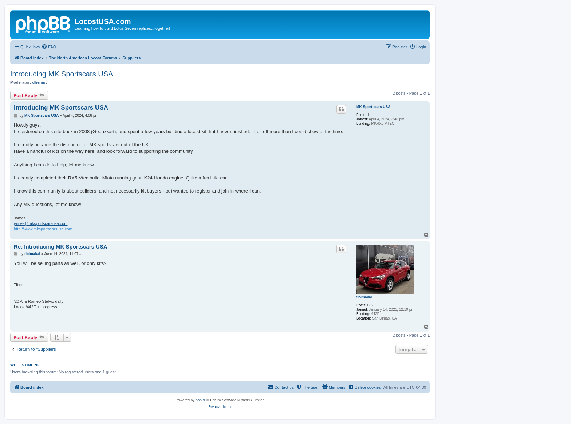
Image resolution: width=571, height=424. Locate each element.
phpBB (201, 400)
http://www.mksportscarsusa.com (43, 229)
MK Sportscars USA (373, 107)
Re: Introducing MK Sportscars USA (60, 246)
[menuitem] (49, 47)
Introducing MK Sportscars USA (61, 74)
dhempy (40, 82)
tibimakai (364, 297)
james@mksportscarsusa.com (40, 223)
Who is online (25, 365)
